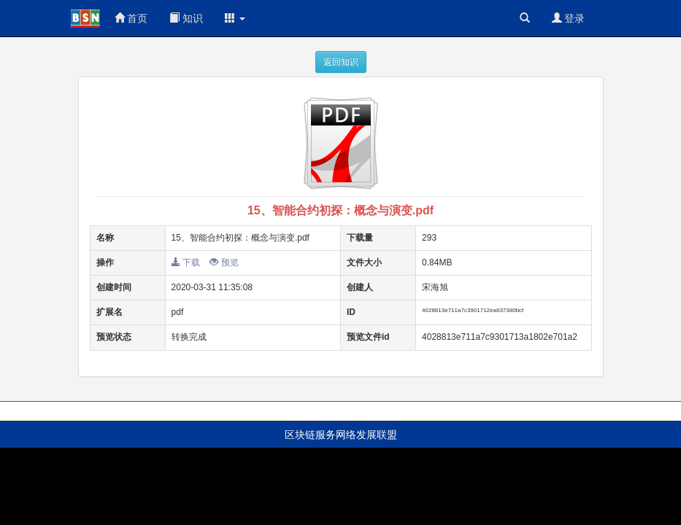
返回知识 (340, 62)
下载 (186, 262)
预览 (223, 262)
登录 (568, 18)
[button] (235, 18)
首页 (131, 18)
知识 (186, 18)
